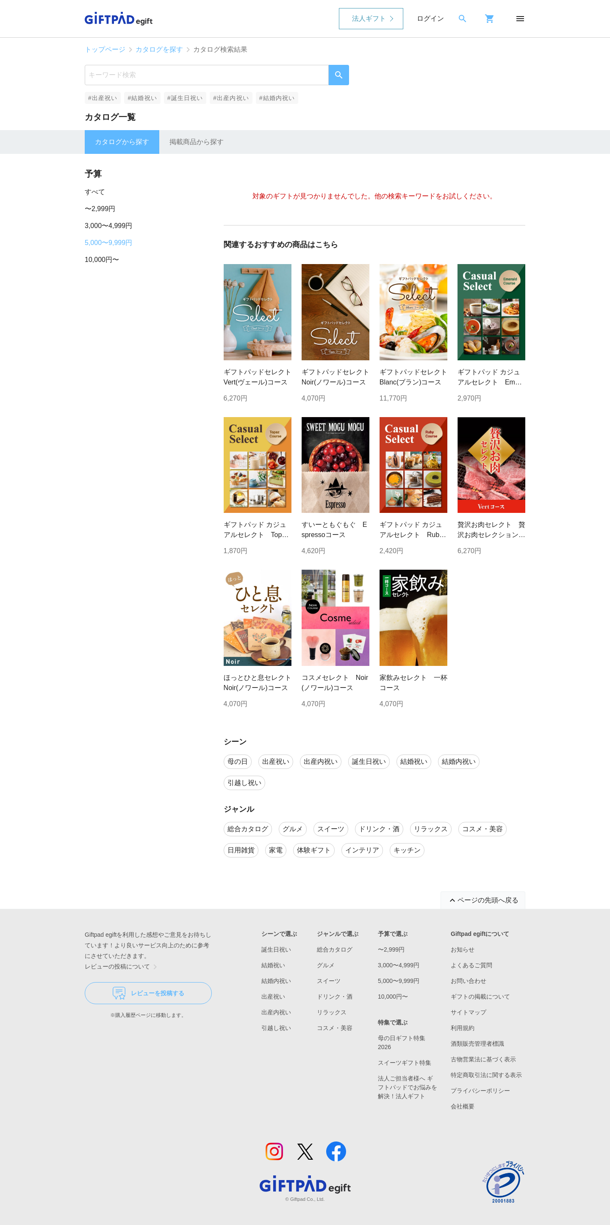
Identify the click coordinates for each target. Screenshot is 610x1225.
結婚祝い (273, 965)
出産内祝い (276, 1012)
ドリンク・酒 (334, 996)
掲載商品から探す (196, 141)
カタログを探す (159, 49)
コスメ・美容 (334, 1028)
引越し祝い (276, 1028)
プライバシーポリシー (480, 1090)
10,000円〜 (102, 259)
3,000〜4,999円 (108, 225)
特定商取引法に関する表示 (486, 1075)
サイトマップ (468, 1012)
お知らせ (462, 949)
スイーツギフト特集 (404, 1062)
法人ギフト (369, 18)
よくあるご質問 (471, 965)
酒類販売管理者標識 (477, 1043)
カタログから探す (122, 141)
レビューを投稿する (148, 993)
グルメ (326, 965)
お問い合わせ (468, 980)
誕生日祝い (276, 949)
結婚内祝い (276, 980)
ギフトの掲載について (480, 996)
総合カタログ (334, 949)
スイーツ (329, 980)
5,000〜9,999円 (108, 242)
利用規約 (462, 1028)
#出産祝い (102, 98)
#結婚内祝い (277, 98)
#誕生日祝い (185, 98)
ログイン (430, 18)
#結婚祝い (142, 98)
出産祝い (273, 996)
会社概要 (462, 1106)
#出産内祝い (231, 98)
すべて (95, 191)
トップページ (105, 49)
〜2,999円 (100, 208)
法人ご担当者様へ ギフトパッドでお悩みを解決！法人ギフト (407, 1087)
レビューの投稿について (122, 967)
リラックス (332, 1012)
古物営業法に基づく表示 (483, 1059)
